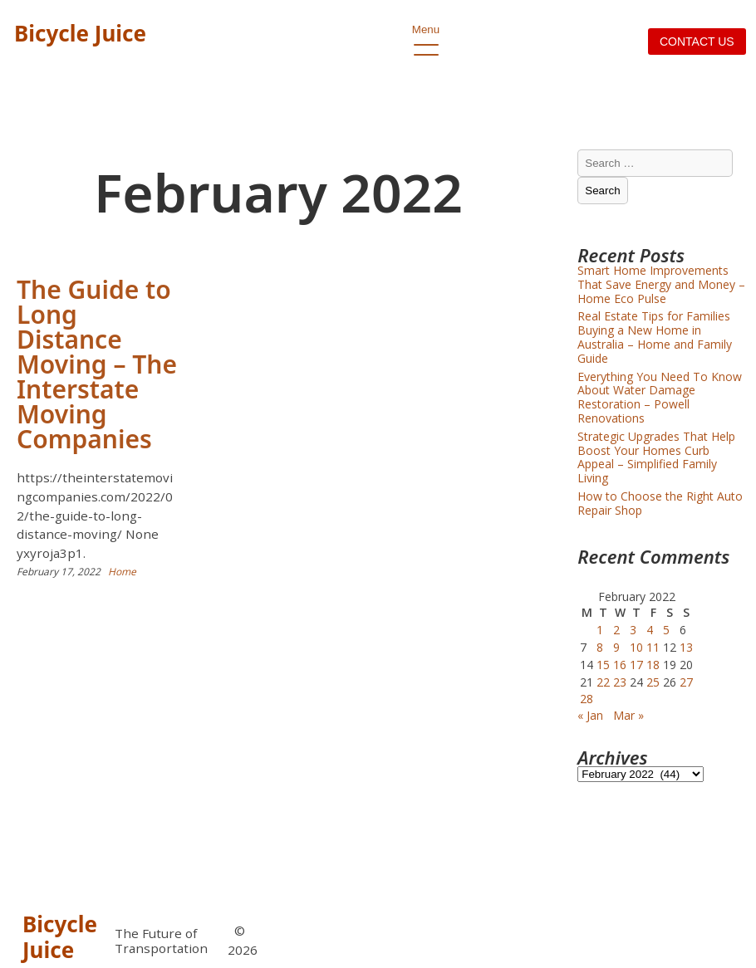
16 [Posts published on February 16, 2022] (619, 664)
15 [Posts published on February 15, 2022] (603, 664)
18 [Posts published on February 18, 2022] (653, 664)
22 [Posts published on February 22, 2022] (603, 682)
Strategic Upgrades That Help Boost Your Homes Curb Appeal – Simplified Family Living (656, 457)
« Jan (590, 715)
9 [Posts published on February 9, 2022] (616, 647)
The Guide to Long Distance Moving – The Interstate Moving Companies (97, 364)
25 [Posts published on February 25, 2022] (653, 682)
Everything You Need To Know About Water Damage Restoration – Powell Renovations (659, 397)
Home (122, 572)
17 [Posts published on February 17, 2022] (636, 664)
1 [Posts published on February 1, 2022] (599, 630)
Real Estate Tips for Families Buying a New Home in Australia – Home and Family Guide (654, 336)
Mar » (628, 715)
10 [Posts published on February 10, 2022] (636, 647)
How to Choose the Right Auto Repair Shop (660, 503)
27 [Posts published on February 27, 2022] (686, 682)
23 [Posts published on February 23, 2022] (619, 682)
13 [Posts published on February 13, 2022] (686, 647)
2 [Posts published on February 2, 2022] (616, 630)
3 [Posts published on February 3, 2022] (633, 630)
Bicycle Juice (80, 33)
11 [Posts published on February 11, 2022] (653, 647)
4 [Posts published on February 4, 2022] (649, 630)
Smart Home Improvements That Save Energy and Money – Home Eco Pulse (661, 284)
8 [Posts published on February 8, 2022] (599, 647)
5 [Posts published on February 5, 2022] (666, 630)
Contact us (697, 41)
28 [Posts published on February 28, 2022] (586, 698)
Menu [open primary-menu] (425, 34)
